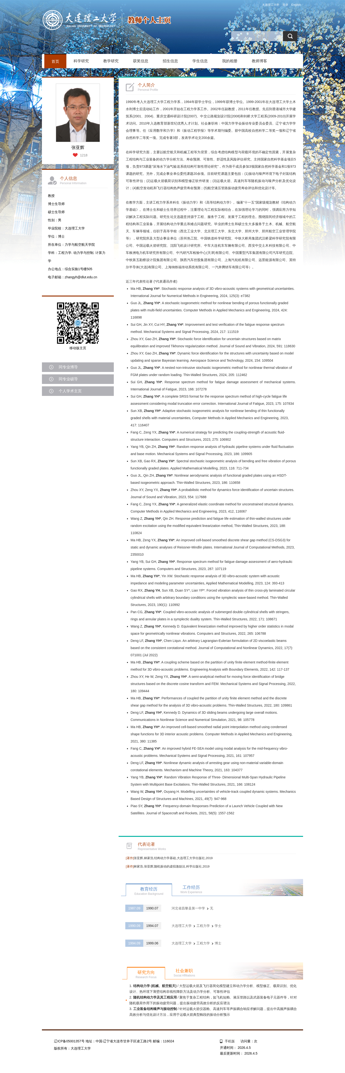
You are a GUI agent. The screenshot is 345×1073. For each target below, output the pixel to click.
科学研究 (81, 61)
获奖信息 (140, 61)
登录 (285, 4)
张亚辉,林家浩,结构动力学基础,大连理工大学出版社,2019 (169, 858)
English (296, 4)
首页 (55, 61)
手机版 (230, 1041)
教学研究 (111, 61)
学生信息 (200, 61)
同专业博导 (68, 367)
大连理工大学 (270, 4)
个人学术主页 (70, 391)
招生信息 (170, 61)
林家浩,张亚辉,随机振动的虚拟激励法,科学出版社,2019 (168, 866)
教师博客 (259, 61)
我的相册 (229, 61)
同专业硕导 (68, 379)
